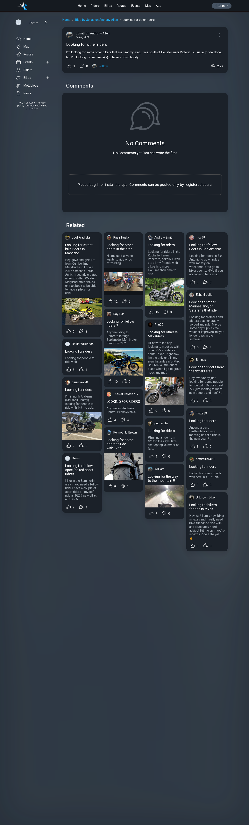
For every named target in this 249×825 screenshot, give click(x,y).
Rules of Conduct (36, 107)
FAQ (21, 102)
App (158, 6)
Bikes (108, 6)
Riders (95, 6)
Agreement (32, 105)
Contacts (30, 102)
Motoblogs (27, 85)
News (23, 93)
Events (135, 6)
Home (82, 6)
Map (148, 6)
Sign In (222, 5)
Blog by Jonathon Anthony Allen (96, 20)
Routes (121, 6)
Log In (94, 184)
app (124, 184)
